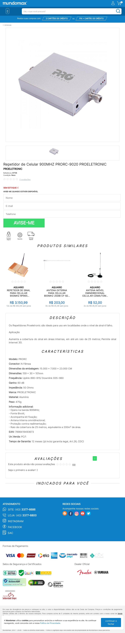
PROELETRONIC (12, 168)
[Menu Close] (7, 11)
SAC (10, 533)
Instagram (16, 521)
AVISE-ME (24, 222)
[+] (95, 458)
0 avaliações (24, 179)
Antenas (7, 25)
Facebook (15, 527)
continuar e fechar (111, 622)
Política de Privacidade (50, 623)
